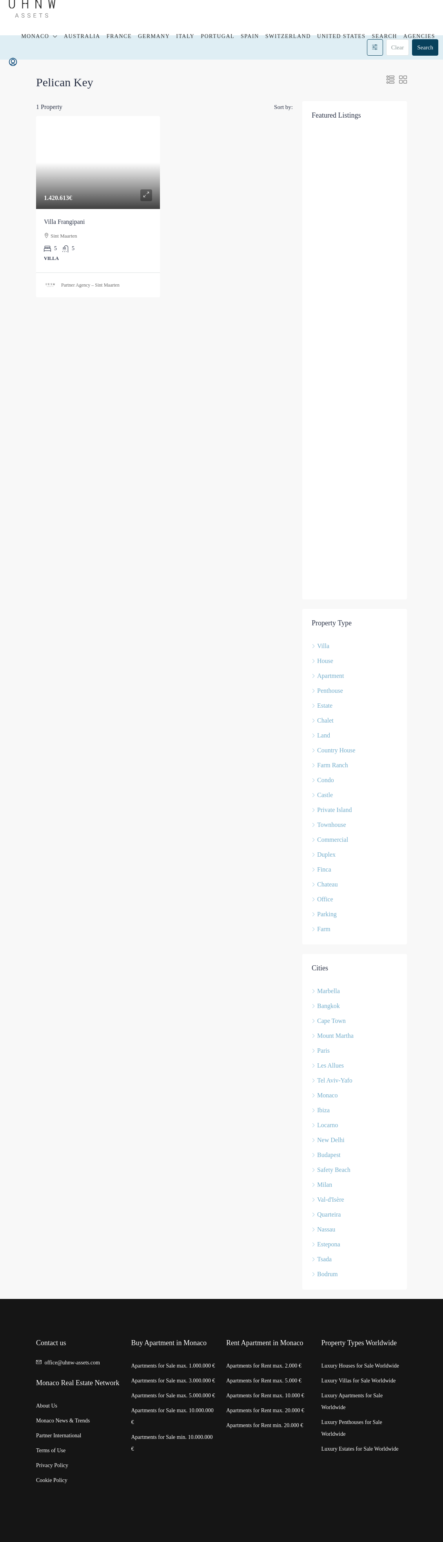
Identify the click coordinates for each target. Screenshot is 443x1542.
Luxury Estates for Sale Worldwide (360, 1449)
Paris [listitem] (321, 1050)
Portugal (217, 36)
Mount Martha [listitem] (333, 1035)
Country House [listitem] (333, 750)
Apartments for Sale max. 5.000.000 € (173, 1396)
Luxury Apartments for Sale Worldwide (352, 1401)
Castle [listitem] (322, 795)
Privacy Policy (52, 1465)
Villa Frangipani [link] (64, 221)
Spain (250, 36)
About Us (46, 1406)
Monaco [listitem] (325, 1095)
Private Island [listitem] (332, 809)
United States (341, 36)
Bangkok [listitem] (326, 1006)
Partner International (58, 1435)
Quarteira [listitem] (326, 1214)
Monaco (35, 36)
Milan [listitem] (322, 1184)
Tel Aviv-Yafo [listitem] (332, 1080)
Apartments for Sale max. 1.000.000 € (173, 1366)
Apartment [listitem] (328, 675)
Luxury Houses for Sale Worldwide (360, 1366)
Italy (185, 36)
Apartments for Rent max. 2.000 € (263, 1366)
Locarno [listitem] (325, 1125)
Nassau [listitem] (323, 1229)
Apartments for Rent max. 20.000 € (265, 1410)
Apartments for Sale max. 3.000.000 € (173, 1381)
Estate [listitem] (322, 705)
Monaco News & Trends (63, 1421)
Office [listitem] (322, 899)
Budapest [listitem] (326, 1155)
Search (384, 36)
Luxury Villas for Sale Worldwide (358, 1381)
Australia (82, 36)
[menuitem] (13, 62)
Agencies (419, 36)
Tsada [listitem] (322, 1259)
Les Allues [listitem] (328, 1065)
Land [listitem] (321, 735)
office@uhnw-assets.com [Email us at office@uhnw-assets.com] (72, 1363)
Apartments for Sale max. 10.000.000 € (172, 1416)
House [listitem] (322, 660)
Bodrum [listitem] (325, 1274)
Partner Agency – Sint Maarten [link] (90, 285)
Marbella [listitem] (326, 991)
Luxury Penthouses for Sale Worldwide (351, 1428)
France (119, 36)
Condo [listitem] (323, 780)
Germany (154, 36)
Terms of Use (50, 1450)
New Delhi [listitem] (328, 1140)
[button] (390, 80)
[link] (98, 162)
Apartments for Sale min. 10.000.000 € (172, 1443)
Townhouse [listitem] (329, 824)
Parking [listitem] (324, 914)
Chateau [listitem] (325, 884)
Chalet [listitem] (323, 720)
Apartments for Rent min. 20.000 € (264, 1425)
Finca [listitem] (321, 869)
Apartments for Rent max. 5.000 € (263, 1381)
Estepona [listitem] (326, 1244)
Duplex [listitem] (324, 854)
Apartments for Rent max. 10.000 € (265, 1396)
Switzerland (288, 36)
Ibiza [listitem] (321, 1110)
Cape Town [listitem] (329, 1020)
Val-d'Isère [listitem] (328, 1199)
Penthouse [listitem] (327, 690)
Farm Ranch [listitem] (330, 765)
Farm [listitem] (321, 929)
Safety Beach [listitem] (331, 1169)
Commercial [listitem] (330, 839)
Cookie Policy (51, 1480)
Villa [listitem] (320, 646)
